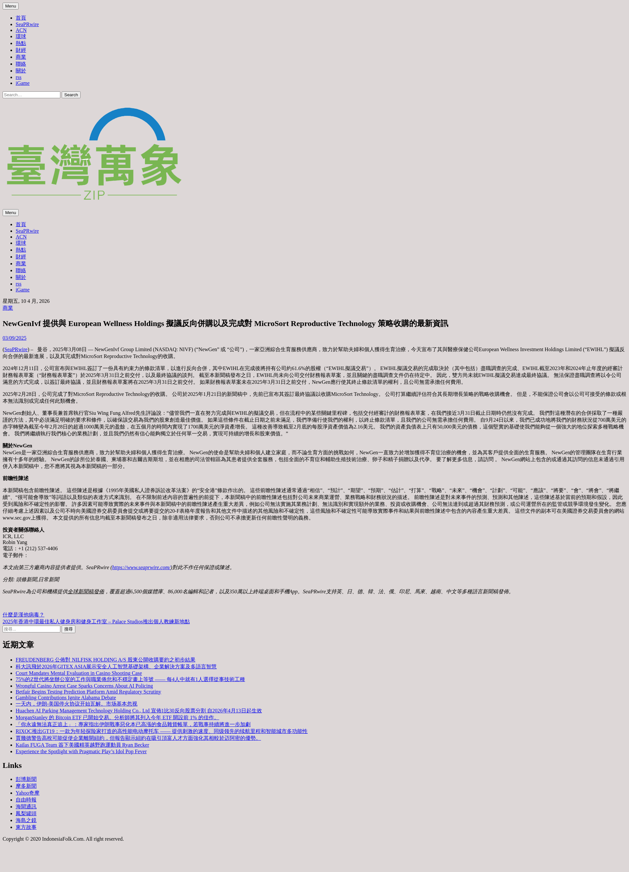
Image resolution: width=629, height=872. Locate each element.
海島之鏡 (26, 820)
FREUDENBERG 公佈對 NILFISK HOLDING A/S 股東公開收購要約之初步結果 (105, 659)
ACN (21, 30)
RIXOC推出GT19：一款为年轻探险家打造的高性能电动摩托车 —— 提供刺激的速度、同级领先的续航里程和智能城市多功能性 (162, 731)
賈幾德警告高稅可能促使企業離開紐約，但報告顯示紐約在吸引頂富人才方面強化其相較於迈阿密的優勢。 (138, 738)
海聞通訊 (26, 806)
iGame (23, 83)
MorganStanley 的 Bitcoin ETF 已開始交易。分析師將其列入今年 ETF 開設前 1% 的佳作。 (117, 717)
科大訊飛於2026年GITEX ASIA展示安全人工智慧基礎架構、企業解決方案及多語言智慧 (116, 666)
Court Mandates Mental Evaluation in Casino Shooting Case (79, 673)
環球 (21, 36)
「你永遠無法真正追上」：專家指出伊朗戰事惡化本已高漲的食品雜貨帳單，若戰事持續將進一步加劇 (133, 724)
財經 (21, 50)
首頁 (21, 18)
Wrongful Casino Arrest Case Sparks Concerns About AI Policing (84, 686)
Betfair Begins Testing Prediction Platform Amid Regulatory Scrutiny (88, 691)
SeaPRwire (27, 24)
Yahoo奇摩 (27, 793)
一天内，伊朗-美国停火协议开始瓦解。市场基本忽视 (76, 704)
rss (19, 77)
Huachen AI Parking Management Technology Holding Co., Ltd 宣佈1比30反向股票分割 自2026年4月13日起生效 (139, 710)
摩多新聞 (26, 786)
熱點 (21, 43)
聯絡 (21, 64)
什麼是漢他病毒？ (23, 614)
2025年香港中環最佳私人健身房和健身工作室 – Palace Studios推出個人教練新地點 (96, 621)
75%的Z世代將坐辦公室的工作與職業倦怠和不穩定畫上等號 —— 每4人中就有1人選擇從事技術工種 (130, 679)
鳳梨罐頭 (26, 813)
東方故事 (26, 827)
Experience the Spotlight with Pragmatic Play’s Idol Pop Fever (81, 751)
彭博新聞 (26, 779)
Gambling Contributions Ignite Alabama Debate (66, 697)
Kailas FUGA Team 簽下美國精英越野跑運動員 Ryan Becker (82, 745)
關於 (21, 70)
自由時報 (26, 799)
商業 (21, 57)
